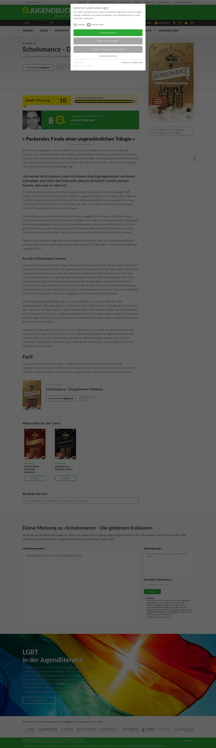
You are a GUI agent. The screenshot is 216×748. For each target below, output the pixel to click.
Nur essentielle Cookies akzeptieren (108, 49)
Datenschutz (137, 62)
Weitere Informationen (108, 56)
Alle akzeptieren (108, 32)
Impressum (126, 62)
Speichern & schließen (108, 40)
